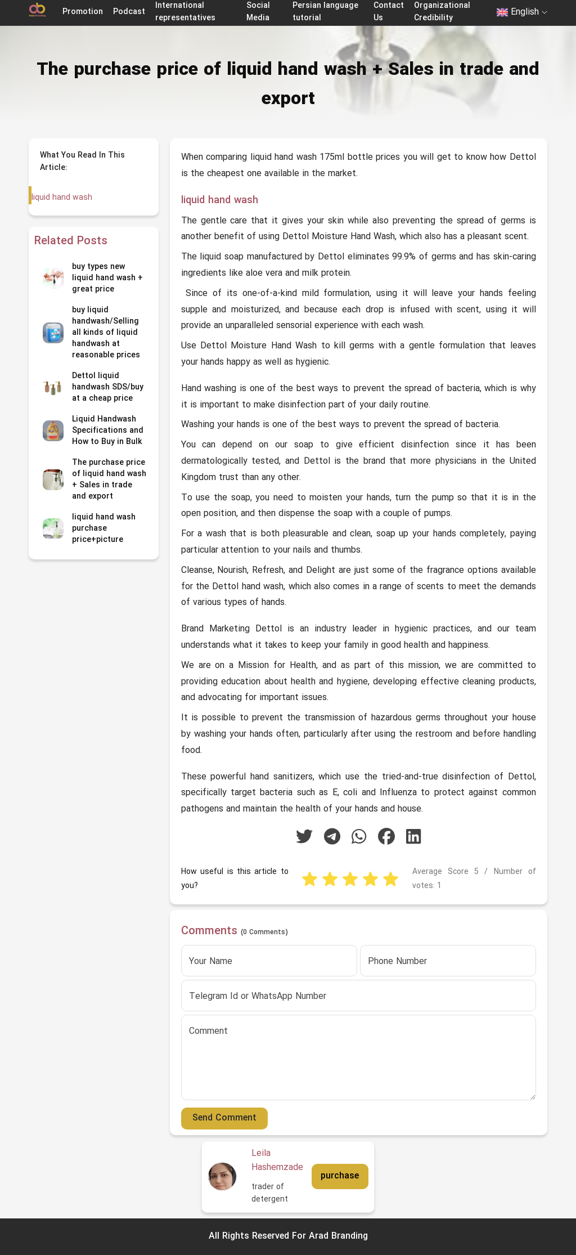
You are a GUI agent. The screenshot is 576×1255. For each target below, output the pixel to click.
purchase (340, 1176)
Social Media (258, 12)
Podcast (129, 12)
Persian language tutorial (325, 12)
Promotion (82, 12)
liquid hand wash (62, 197)
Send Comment (224, 1118)
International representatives (185, 12)
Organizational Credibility (442, 12)
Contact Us (389, 12)
